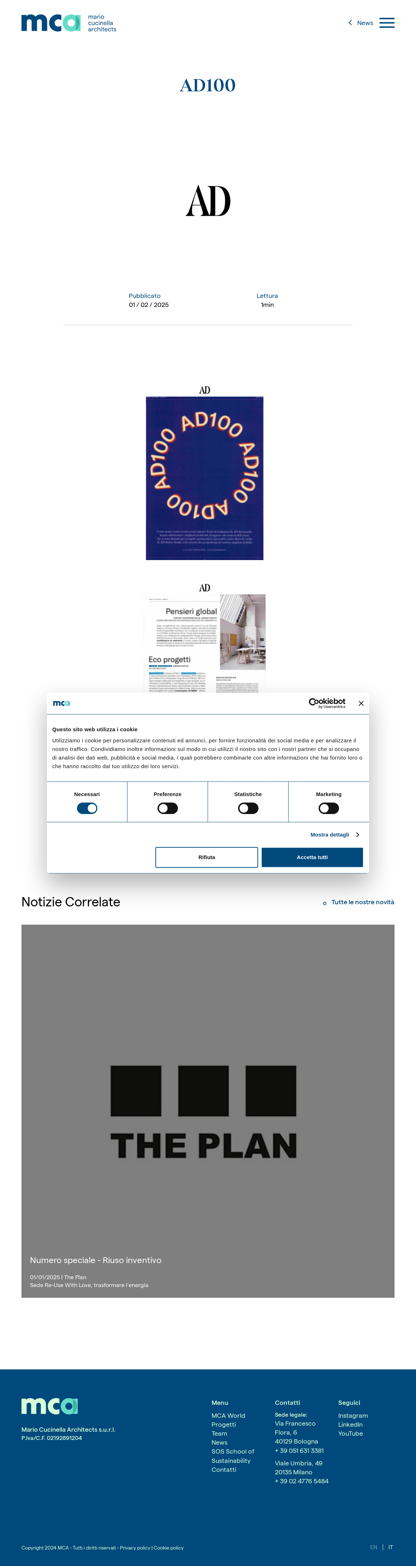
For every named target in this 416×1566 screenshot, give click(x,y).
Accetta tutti (312, 857)
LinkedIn (350, 1424)
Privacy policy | (136, 1548)
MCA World (228, 1415)
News (219, 1442)
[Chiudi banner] (361, 703)
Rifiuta (207, 857)
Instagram (353, 1415)
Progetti (224, 1424)
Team (219, 1433)
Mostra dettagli (329, 835)
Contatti (224, 1469)
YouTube (350, 1433)
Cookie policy (168, 1548)
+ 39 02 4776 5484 (302, 1481)
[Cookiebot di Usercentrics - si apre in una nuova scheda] (314, 703)
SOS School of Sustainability (233, 1456)
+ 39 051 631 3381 (299, 1450)
